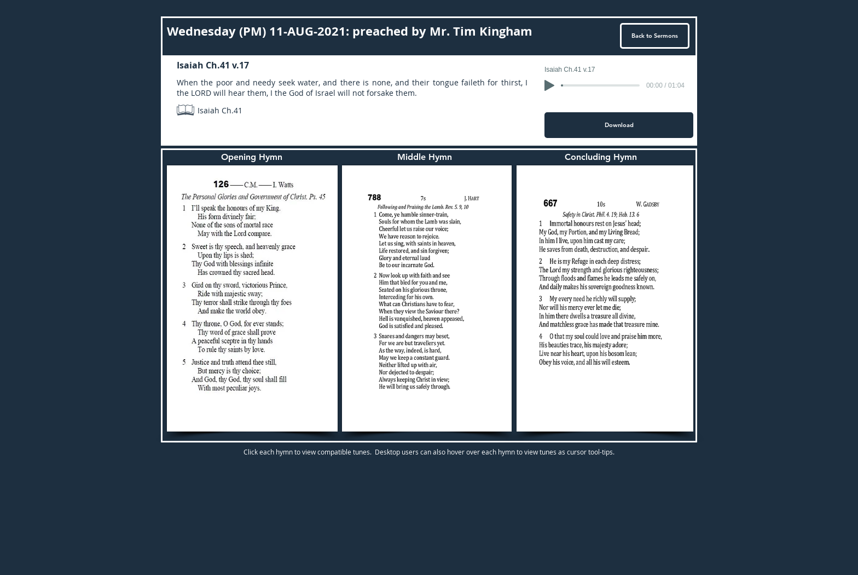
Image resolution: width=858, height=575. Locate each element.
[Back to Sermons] (654, 36)
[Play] (549, 85)
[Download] (618, 125)
